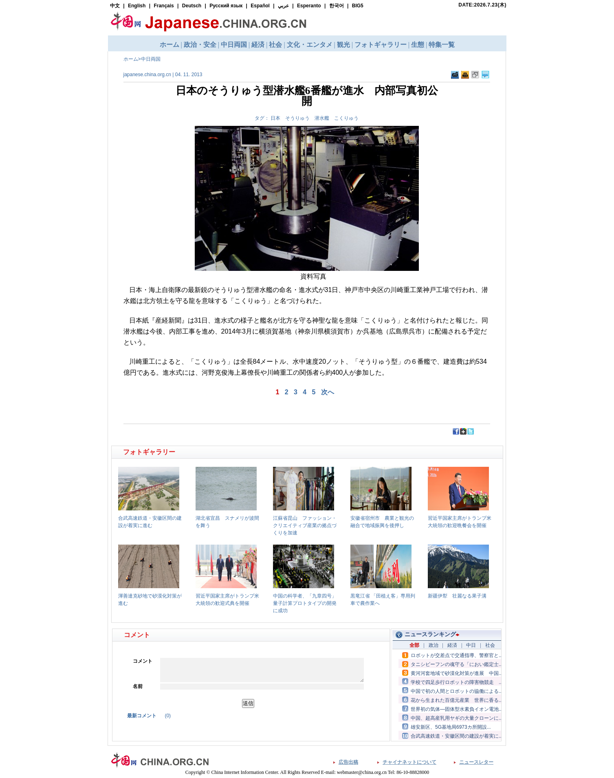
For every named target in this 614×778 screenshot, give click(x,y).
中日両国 (151, 59)
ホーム (130, 59)
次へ (327, 392)
